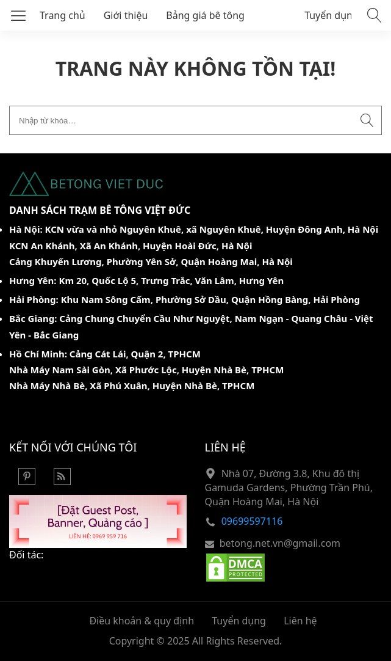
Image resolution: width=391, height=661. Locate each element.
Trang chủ (62, 15)
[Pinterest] (26, 481)
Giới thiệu (126, 15)
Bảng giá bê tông (205, 15)
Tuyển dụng (331, 15)
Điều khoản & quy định (141, 620)
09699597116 (252, 521)
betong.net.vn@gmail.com (280, 543)
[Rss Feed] (62, 481)
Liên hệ (300, 620)
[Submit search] (367, 120)
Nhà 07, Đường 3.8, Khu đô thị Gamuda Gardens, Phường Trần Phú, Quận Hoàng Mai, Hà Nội (289, 488)
